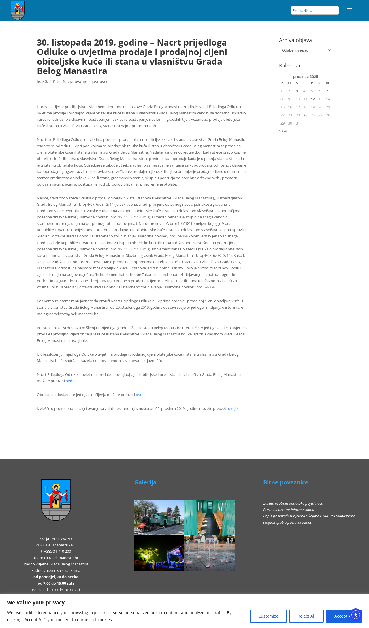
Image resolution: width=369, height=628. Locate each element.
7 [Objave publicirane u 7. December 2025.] (327, 90)
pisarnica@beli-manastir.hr (55, 557)
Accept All (343, 616)
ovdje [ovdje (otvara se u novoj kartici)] (70, 380)
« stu (283, 130)
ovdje (233, 408)
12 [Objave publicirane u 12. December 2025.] (313, 98)
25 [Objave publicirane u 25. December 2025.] (305, 115)
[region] (184, 611)
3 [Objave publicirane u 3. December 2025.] (297, 90)
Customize (268, 616)
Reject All (306, 616)
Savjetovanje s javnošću (86, 81)
